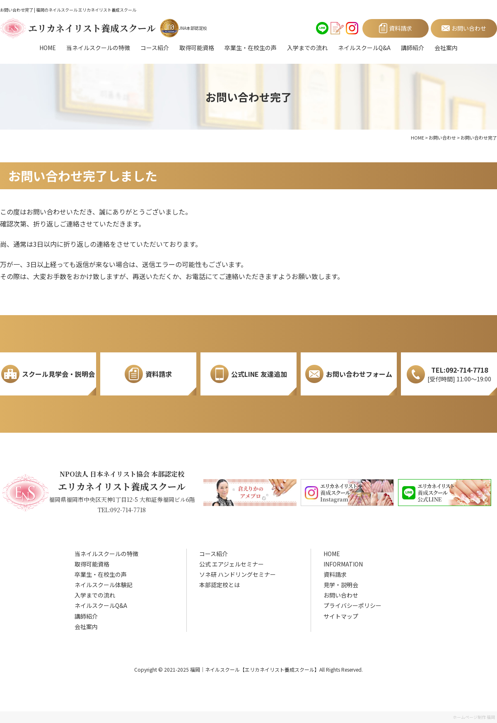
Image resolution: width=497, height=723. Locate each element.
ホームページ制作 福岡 (474, 717)
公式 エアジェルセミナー (231, 564)
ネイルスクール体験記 (104, 585)
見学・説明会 (340, 585)
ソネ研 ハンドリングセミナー (237, 574)
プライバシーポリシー (352, 605)
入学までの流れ (307, 47)
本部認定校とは (219, 585)
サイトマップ (340, 616)
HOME (47, 47)
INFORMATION (343, 564)
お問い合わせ (340, 595)
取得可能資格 (196, 47)
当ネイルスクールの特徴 (98, 47)
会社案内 (446, 47)
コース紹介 (154, 47)
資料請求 (335, 574)
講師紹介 (412, 47)
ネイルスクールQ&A (364, 47)
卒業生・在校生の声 (250, 47)
